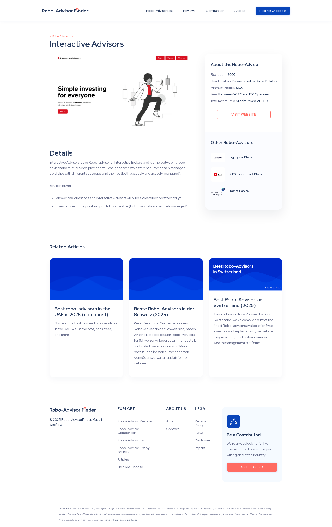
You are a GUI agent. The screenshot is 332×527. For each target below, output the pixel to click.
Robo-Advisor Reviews (135, 421)
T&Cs (199, 433)
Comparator (215, 11)
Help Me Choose (130, 467)
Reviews (189, 11)
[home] (65, 10)
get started (252, 467)
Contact (172, 429)
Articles (239, 11)
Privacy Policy (200, 423)
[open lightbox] (123, 95)
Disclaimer (202, 440)
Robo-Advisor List (159, 11)
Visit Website (243, 114)
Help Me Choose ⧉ (272, 11)
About (171, 421)
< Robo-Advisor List (62, 36)
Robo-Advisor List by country (133, 450)
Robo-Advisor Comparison (128, 431)
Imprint (200, 448)
